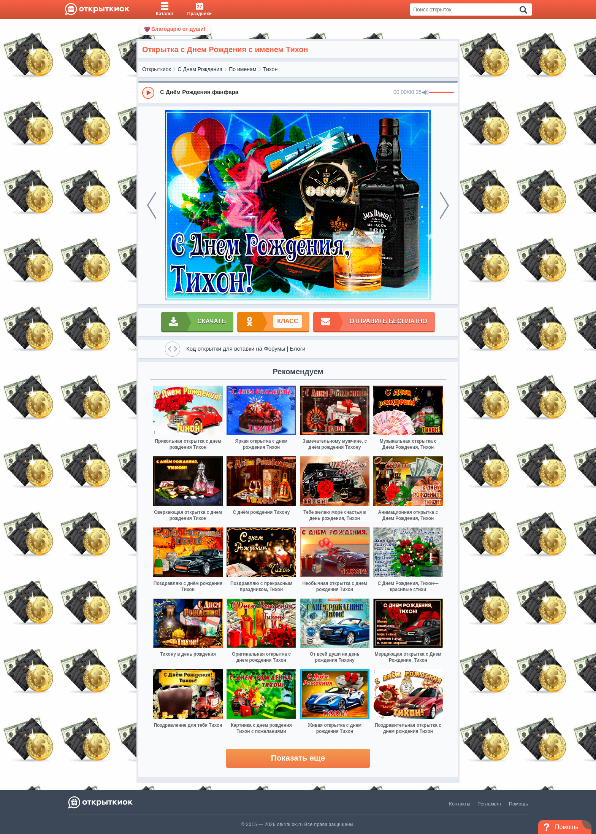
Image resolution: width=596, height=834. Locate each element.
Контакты (459, 804)
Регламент (489, 804)
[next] (444, 205)
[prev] (151, 205)
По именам (242, 69)
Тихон (270, 69)
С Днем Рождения (200, 69)
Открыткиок (156, 69)
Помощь (518, 804)
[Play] (148, 93)
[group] (298, 92)
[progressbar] (441, 92)
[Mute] (425, 93)
